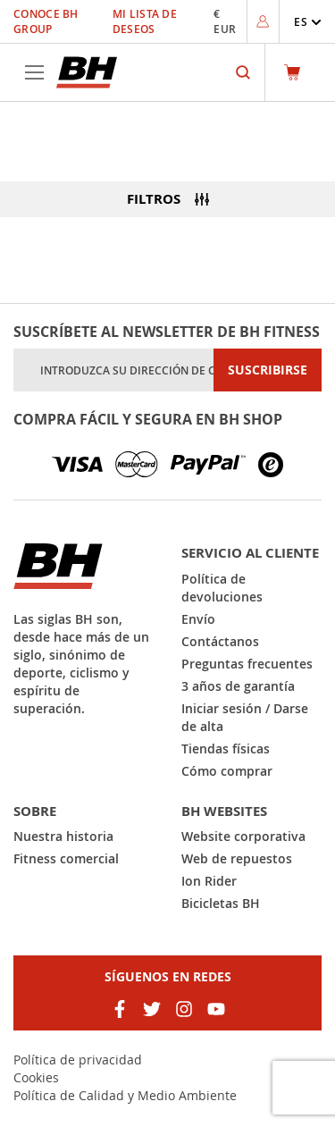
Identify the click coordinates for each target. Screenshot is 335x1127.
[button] (308, 21)
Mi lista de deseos (145, 21)
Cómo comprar (226, 770)
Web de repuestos (236, 858)
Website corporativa (243, 836)
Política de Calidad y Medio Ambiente (125, 1095)
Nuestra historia (63, 836)
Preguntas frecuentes (247, 663)
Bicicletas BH (220, 903)
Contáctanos (220, 641)
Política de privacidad (77, 1059)
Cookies (36, 1077)
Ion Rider (209, 880)
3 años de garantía (238, 685)
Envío (198, 618)
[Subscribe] (268, 370)
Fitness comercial (66, 858)
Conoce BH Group (46, 21)
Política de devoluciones (222, 587)
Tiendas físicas (225, 748)
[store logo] (86, 72)
